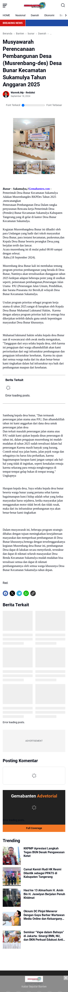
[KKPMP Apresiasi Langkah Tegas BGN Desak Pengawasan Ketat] (12, 856)
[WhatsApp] (26, 593)
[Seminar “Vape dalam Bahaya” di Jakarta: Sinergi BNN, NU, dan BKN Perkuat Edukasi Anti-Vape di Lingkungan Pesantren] (12, 939)
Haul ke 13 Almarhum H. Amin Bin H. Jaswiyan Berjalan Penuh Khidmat (44, 894)
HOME (6, 15)
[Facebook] (5, 593)
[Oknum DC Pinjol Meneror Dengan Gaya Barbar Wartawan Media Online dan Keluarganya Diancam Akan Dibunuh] (12, 919)
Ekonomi (49, 15)
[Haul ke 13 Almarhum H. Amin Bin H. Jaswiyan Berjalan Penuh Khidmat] (12, 898)
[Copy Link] (33, 593)
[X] (12, 593)
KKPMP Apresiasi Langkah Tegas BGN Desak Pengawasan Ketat (44, 852)
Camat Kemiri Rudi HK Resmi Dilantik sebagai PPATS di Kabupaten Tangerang (42, 873)
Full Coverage (34, 828)
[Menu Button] (5, 5)
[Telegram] (19, 593)
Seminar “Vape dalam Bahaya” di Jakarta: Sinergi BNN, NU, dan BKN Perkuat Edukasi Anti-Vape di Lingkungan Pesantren (44, 936)
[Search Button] (63, 5)
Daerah (35, 15)
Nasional (20, 15)
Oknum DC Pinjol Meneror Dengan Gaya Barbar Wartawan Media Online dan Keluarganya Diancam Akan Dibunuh (44, 915)
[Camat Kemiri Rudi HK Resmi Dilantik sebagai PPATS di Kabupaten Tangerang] (12, 877)
